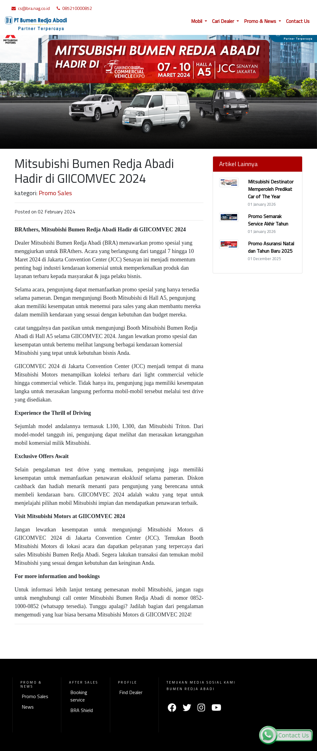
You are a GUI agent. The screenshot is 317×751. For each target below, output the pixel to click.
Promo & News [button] (260, 21)
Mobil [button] (197, 21)
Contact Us (298, 21)
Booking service (78, 696)
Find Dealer (130, 692)
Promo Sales (55, 193)
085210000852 (77, 8)
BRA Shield (81, 710)
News (28, 706)
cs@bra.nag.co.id (34, 8)
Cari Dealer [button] (223, 21)
